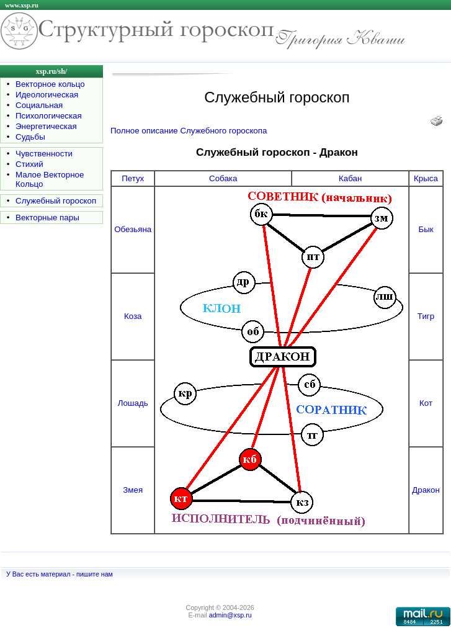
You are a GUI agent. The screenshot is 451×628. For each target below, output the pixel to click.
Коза (133, 316)
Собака (223, 178)
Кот (425, 403)
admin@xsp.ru (230, 615)
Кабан (350, 178)
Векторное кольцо (50, 84)
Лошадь (133, 403)
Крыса (426, 178)
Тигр (426, 316)
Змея (133, 490)
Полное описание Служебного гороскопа (188, 130)
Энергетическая (46, 126)
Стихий (29, 164)
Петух (133, 178)
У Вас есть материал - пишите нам (59, 574)
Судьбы (30, 136)
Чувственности (44, 153)
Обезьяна (132, 229)
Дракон (426, 490)
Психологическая (49, 115)
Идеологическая (47, 94)
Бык (425, 229)
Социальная (39, 105)
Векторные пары (47, 217)
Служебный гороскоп (56, 200)
